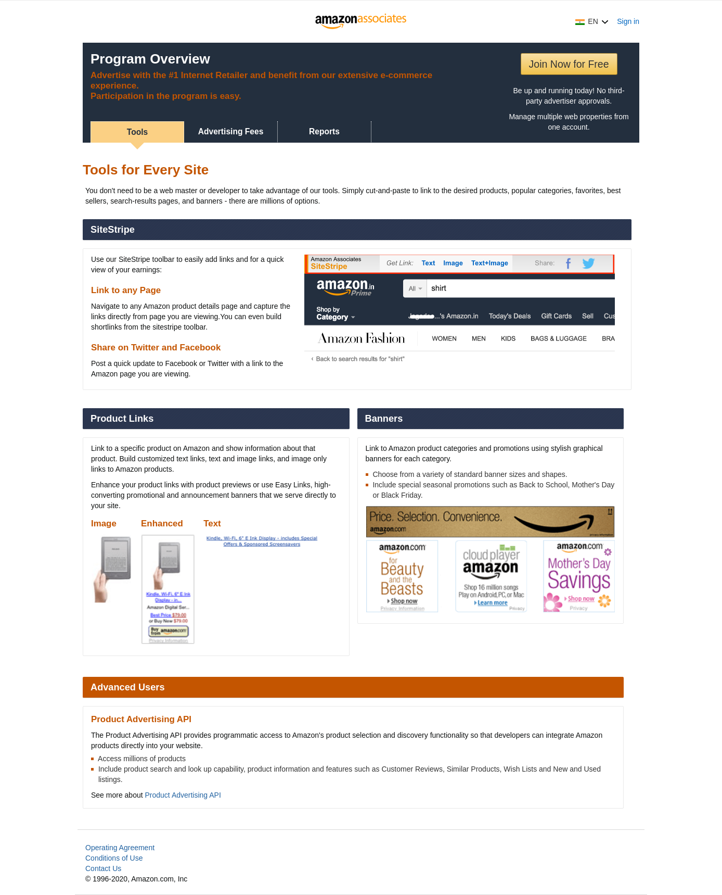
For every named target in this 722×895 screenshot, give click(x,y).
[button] (592, 21)
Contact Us (103, 868)
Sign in (628, 21)
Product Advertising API (183, 795)
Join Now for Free (569, 64)
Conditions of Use (114, 858)
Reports (324, 131)
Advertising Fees (231, 131)
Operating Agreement (119, 847)
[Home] (361, 21)
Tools (137, 132)
